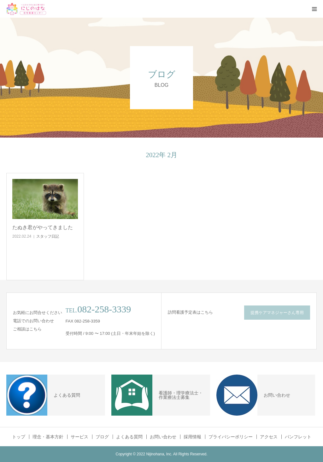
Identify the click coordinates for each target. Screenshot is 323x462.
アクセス (269, 437)
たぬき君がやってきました (42, 227)
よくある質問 (129, 437)
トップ (18, 437)
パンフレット (298, 437)
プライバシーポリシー (230, 437)
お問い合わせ (163, 437)
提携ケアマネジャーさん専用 (277, 312)
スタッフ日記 (47, 236)
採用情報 (192, 437)
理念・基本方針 (47, 437)
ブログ (102, 437)
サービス (79, 437)
